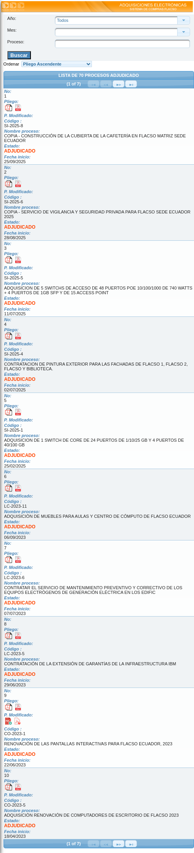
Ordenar (11, 64)
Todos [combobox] (62, 20)
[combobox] (118, 32)
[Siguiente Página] (118, 83)
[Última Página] (131, 83)
